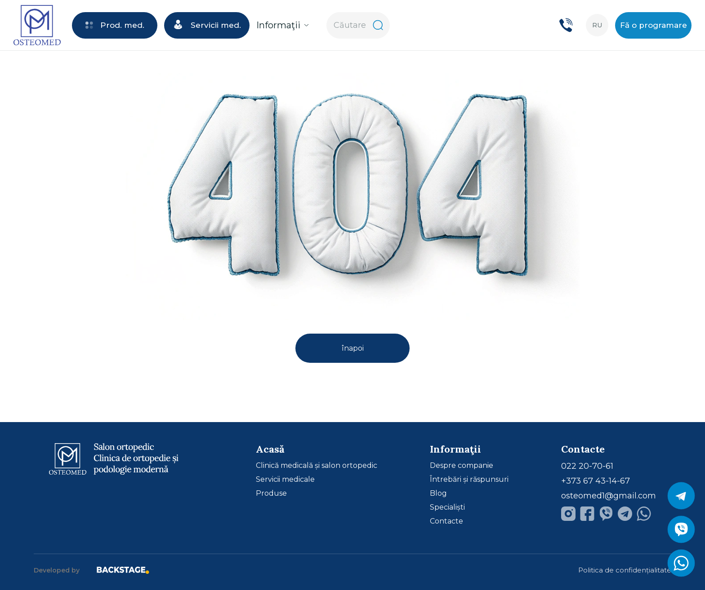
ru (597, 25)
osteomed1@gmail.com (608, 496)
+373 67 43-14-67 (595, 481)
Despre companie (461, 465)
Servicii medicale (285, 479)
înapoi (353, 348)
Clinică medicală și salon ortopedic (316, 465)
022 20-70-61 (587, 466)
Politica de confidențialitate (624, 570)
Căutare (358, 25)
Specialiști (447, 507)
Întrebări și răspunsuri (469, 479)
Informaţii (282, 25)
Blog (438, 493)
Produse (271, 493)
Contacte (446, 521)
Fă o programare (653, 25)
